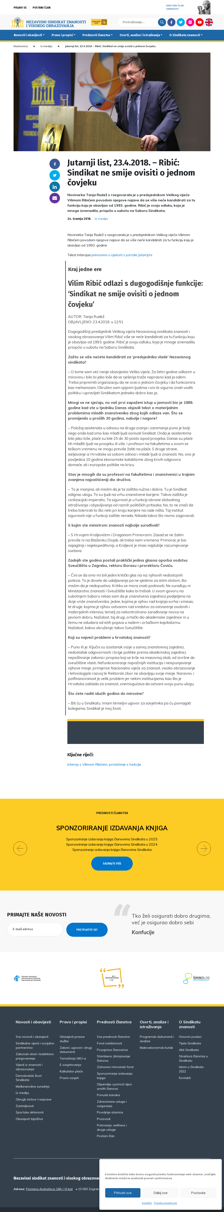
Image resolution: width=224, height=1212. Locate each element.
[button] (20, 844)
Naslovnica (21, 46)
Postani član (42, 7)
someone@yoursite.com (54, 198)
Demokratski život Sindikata (29, 1070)
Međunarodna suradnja (32, 1078)
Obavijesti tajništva (29, 1111)
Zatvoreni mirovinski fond (115, 1059)
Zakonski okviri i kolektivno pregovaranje (35, 1048)
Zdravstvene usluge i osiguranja (112, 1096)
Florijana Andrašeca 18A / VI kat (49, 1181)
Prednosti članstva (96, 35)
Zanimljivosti (25, 1098)
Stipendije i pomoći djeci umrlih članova (114, 1078)
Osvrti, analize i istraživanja (140, 35)
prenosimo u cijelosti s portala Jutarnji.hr (121, 255)
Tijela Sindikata (190, 1035)
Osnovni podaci (190, 1029)
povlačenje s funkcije (125, 764)
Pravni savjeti (69, 1070)
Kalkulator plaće (71, 1063)
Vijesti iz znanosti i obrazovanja (29, 1059)
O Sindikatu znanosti (184, 35)
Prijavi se (20, 7)
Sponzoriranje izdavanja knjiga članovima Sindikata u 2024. (112, 844)
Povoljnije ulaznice (110, 1104)
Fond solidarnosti (109, 1035)
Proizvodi (103, 1111)
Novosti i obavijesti (28, 35)
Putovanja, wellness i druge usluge (112, 1119)
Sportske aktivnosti (30, 1104)
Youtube (200, 22)
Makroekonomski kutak (156, 1040)
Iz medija (46, 46)
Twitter (181, 22)
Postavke (198, 1193)
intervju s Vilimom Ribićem (87, 764)
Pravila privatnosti (165, 1203)
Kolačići (147, 1203)
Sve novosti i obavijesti (32, 1029)
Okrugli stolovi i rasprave (33, 1091)
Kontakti (185, 1070)
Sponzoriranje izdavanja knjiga (112, 828)
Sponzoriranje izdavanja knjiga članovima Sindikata (112, 849)
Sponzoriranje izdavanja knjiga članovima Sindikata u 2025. (112, 839)
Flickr (190, 22)
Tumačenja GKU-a (73, 1050)
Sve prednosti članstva (113, 1029)
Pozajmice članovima (112, 1042)
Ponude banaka (108, 1087)
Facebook (171, 22)
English (209, 22)
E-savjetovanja (70, 1057)
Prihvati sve (123, 1193)
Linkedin (54, 187)
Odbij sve (161, 1193)
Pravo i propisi (62, 35)
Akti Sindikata (189, 1042)
